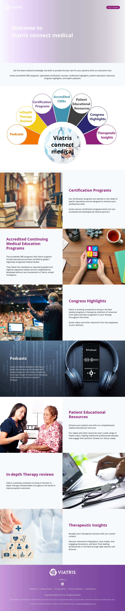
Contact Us (34, 589)
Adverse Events (46, 589)
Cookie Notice (90, 589)
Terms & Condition (75, 589)
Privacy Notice (60, 589)
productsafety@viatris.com (85, 604)
